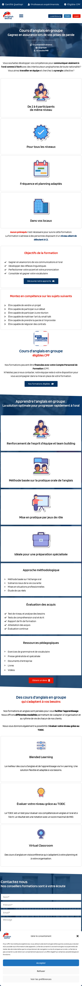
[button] (77, 936)
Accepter (41, 962)
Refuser (41, 971)
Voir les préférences (41, 979)
